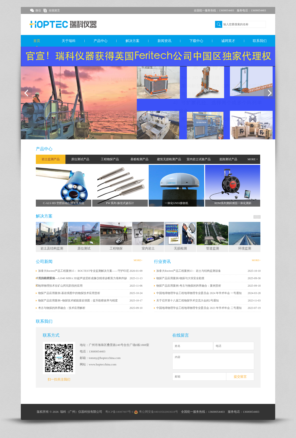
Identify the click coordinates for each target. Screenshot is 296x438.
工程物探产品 (110, 159)
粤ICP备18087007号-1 (119, 411)
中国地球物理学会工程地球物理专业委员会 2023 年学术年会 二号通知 (199, 308)
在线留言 (54, 10)
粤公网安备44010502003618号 (156, 411)
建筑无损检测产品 (169, 159)
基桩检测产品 (139, 159)
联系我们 (260, 41)
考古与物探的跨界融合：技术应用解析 (61, 308)
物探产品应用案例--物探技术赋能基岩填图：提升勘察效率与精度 (78, 300)
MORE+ (138, 260)
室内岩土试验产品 (199, 159)
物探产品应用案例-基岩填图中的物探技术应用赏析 (69, 293)
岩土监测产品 (51, 159)
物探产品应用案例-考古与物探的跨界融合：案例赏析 (188, 285)
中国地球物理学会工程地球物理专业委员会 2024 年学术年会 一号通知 (199, 293)
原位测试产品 (80, 159)
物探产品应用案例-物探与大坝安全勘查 (180, 278)
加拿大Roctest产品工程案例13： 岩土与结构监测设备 (188, 270)
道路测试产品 (228, 159)
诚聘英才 (228, 41)
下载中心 (196, 41)
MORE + (253, 159)
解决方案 (132, 41)
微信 (38, 10)
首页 (36, 41)
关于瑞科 (69, 41)
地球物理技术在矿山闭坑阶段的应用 (60, 285)
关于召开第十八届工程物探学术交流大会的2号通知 (187, 300)
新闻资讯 (164, 41)
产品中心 (101, 41)
